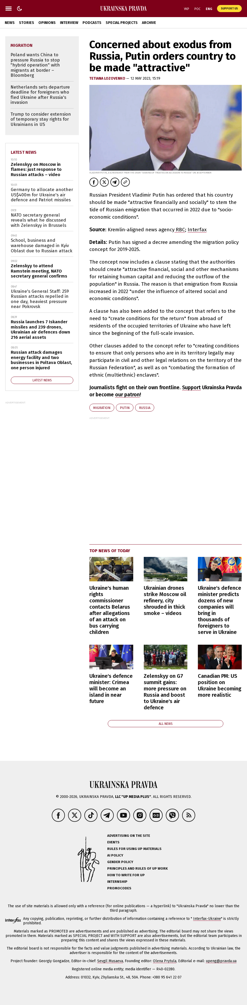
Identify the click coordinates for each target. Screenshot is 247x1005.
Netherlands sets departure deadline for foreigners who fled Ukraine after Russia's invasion (40, 94)
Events (113, 842)
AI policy (115, 855)
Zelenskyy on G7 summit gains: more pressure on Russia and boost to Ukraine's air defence (165, 692)
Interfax (197, 230)
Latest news (24, 152)
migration (101, 408)
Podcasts (92, 22)
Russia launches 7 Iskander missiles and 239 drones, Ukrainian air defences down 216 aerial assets (40, 329)
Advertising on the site (128, 836)
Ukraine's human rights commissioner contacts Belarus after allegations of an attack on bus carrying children (109, 610)
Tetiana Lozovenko (107, 78)
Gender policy (120, 862)
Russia (144, 408)
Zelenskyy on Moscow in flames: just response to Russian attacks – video (36, 169)
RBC (179, 230)
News (10, 22)
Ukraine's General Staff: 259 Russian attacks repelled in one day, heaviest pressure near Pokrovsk (40, 299)
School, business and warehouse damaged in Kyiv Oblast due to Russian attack (41, 245)
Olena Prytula (164, 961)
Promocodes (119, 888)
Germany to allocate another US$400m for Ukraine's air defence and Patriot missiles (42, 195)
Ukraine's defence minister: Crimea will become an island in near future (111, 688)
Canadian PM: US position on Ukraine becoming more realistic (219, 685)
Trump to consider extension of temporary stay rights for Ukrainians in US (41, 119)
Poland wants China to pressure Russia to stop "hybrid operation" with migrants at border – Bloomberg (35, 65)
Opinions (47, 22)
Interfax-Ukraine (207, 918)
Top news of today (109, 550)
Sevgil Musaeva (110, 961)
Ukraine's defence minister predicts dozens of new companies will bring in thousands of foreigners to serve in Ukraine (219, 610)
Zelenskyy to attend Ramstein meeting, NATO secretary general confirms (39, 271)
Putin (125, 408)
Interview (69, 22)
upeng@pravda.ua (221, 961)
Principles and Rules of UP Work (137, 868)
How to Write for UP (126, 875)
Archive (149, 22)
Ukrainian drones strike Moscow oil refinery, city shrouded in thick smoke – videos (165, 600)
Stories (26, 22)
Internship (117, 882)
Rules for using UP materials (134, 849)
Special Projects (122, 22)
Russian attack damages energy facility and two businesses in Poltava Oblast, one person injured (41, 360)
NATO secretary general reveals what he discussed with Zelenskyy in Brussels (38, 220)
